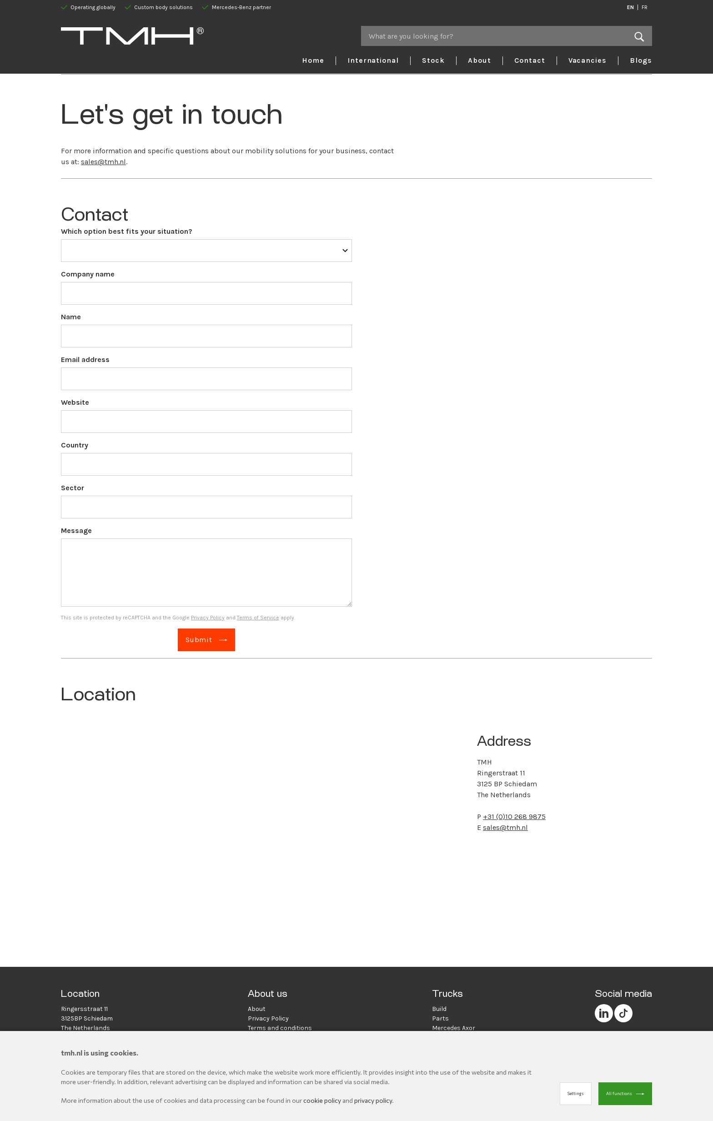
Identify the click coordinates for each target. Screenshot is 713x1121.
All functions (619, 1093)
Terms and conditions (280, 1028)
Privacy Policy (208, 617)
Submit (199, 639)
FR (645, 7)
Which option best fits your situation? (126, 231)
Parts (440, 1018)
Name (71, 316)
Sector (72, 487)
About (479, 60)
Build (439, 1009)
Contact (529, 60)
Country (74, 445)
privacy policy (373, 1100)
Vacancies (587, 60)
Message (76, 530)
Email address (85, 359)
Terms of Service (258, 617)
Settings (575, 1093)
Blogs (641, 60)
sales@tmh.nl (103, 161)
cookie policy (322, 1100)
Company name (88, 274)
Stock (433, 60)
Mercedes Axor (453, 1028)
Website (75, 402)
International (373, 60)
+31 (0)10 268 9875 (514, 816)
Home (313, 60)
